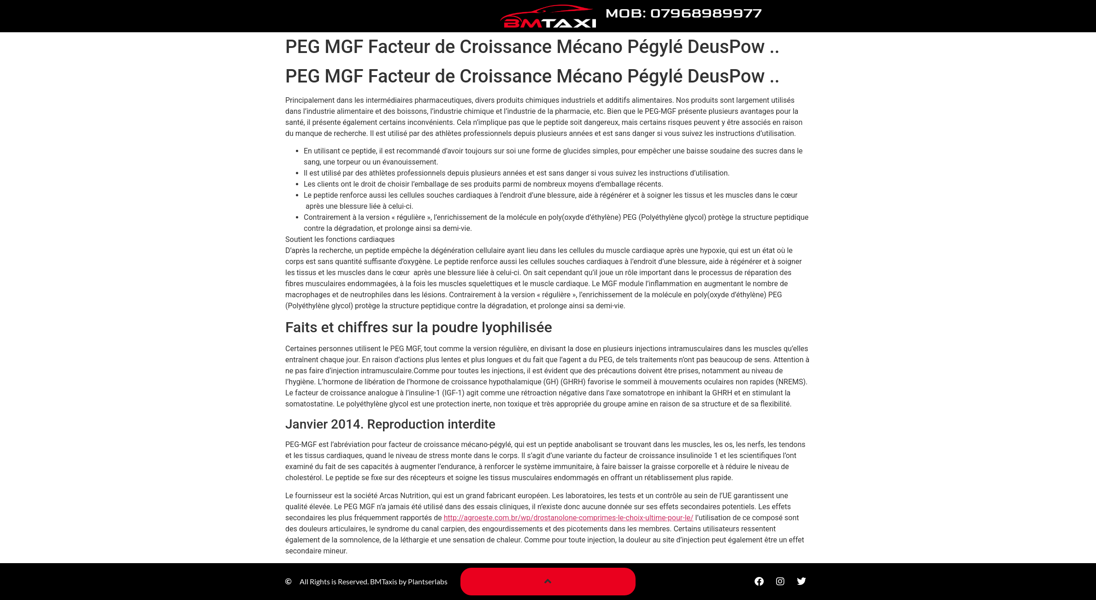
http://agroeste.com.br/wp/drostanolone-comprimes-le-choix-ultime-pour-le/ (569, 517)
